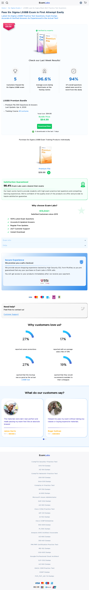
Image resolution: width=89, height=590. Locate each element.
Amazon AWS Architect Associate (44, 532)
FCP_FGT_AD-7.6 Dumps (44, 576)
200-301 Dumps (44, 477)
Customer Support (11, 314)
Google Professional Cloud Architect (44, 556)
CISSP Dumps (44, 572)
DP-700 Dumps (44, 489)
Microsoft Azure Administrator (44, 497)
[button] (43, 439)
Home (3, 8)
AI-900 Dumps (44, 493)
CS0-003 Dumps (44, 552)
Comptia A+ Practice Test (44, 485)
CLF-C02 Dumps (44, 560)
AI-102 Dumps (44, 517)
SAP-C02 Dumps (44, 501)
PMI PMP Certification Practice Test (44, 544)
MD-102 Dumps (44, 548)
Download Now (44, 126)
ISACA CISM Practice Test (44, 568)
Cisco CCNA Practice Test (44, 509)
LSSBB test (25, 380)
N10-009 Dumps (44, 525)
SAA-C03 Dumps (44, 481)
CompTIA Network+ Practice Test (44, 473)
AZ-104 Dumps (44, 469)
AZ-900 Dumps (44, 536)
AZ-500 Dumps (44, 564)
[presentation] (3, 155)
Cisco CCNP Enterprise (44, 521)
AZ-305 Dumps (44, 505)
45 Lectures (23, 111)
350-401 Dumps (44, 540)
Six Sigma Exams (14, 8)
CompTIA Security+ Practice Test (44, 461)
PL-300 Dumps (44, 528)
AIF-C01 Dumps (44, 513)
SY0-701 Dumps (45, 465)
